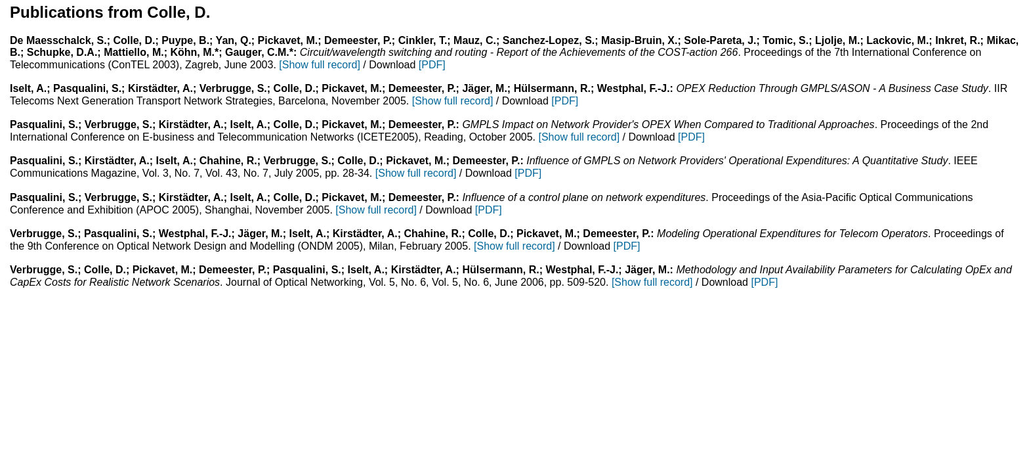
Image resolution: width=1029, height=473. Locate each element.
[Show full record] (319, 64)
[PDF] (432, 64)
